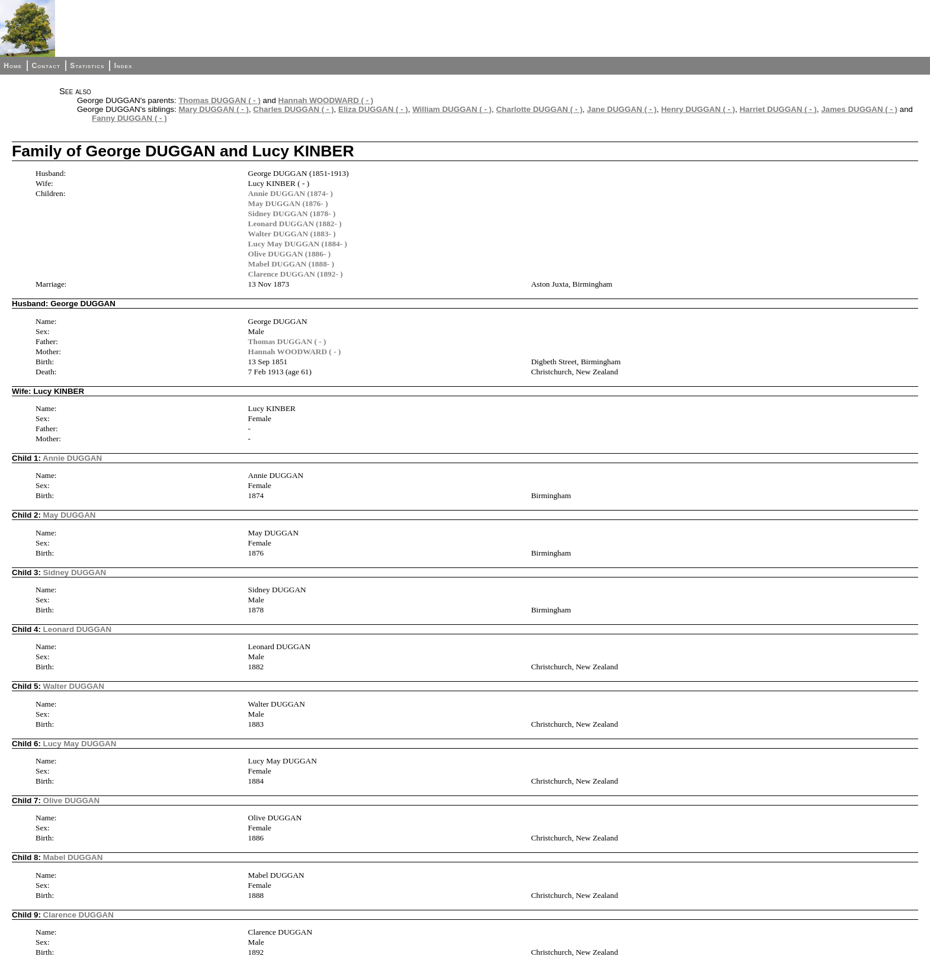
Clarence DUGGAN (78, 914)
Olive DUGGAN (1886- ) (289, 253)
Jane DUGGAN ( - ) (622, 109)
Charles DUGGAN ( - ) (293, 109)
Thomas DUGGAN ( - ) (219, 100)
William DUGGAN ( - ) (452, 109)
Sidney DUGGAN (75, 572)
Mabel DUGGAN (73, 857)
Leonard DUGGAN (77, 629)
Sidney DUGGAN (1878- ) (292, 213)
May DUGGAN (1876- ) (288, 203)
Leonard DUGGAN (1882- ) (295, 223)
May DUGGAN (69, 515)
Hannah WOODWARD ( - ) (326, 100)
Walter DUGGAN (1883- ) (292, 233)
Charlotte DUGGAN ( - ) (539, 109)
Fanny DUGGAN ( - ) (129, 118)
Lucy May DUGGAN (80, 743)
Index (123, 66)
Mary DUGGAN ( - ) (213, 109)
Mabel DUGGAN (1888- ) (291, 263)
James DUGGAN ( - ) (859, 109)
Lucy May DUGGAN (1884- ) (297, 243)
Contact (45, 66)
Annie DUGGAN (72, 458)
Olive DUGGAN (71, 800)
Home (13, 66)
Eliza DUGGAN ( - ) (373, 109)
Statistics (87, 66)
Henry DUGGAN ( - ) (698, 109)
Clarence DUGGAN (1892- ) (295, 273)
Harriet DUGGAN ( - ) (777, 109)
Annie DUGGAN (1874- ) (290, 193)
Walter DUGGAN (73, 686)
